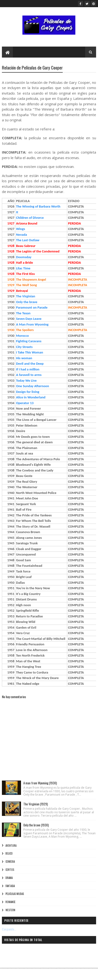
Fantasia (10, 886)
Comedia (10, 861)
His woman (24, 358)
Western (10, 910)
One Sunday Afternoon (32, 386)
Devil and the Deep (30, 363)
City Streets (24, 347)
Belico (9, 853)
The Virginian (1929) (35, 804)
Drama (9, 878)
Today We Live (26, 380)
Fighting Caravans (28, 341)
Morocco (22, 335)
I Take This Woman (29, 352)
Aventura (10, 845)
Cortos (9, 870)
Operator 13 (24, 403)
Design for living (27, 392)
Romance (10, 902)
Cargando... (9, 929)
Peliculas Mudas (14, 894)
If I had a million (27, 369)
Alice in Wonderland (30, 397)
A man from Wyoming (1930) (40, 783)
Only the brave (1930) (36, 825)
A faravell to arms (28, 375)
